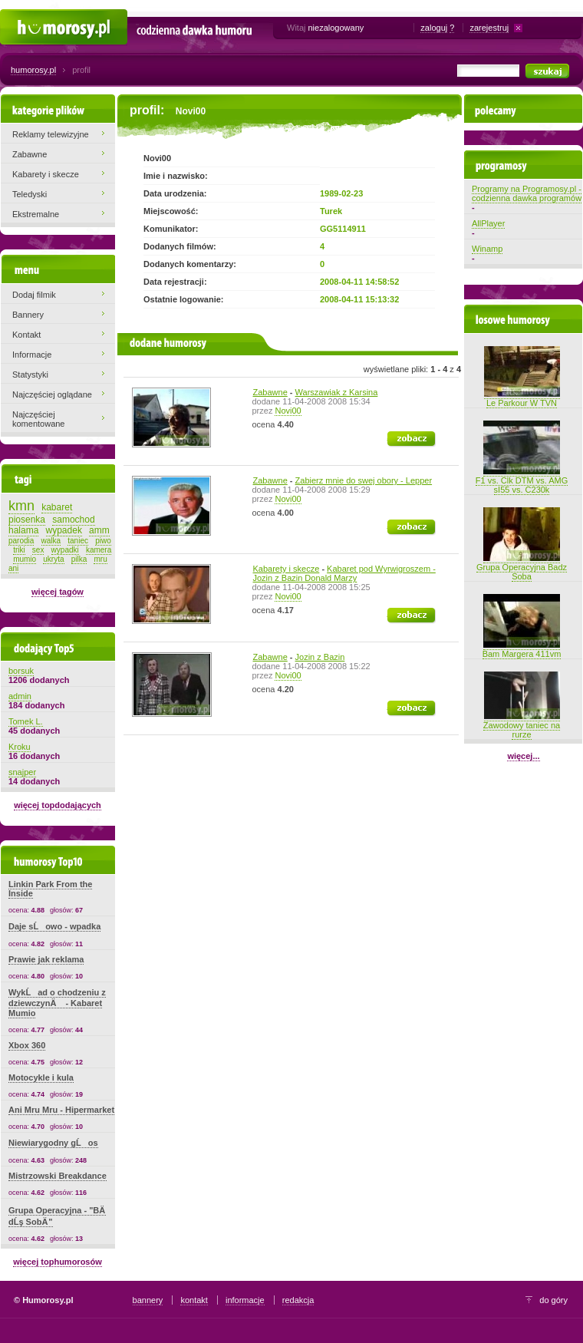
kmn (21, 505)
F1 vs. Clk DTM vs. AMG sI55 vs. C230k (522, 480)
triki (19, 550)
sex (38, 550)
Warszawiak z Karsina (336, 392)
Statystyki (30, 374)
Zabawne (270, 392)
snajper (22, 772)
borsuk (21, 670)
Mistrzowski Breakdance (57, 1175)
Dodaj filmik (34, 294)
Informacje (31, 354)
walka (51, 540)
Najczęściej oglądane (52, 394)
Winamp (487, 248)
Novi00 (288, 410)
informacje (245, 1300)
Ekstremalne (35, 214)
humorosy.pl (33, 69)
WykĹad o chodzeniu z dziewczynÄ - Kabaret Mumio (57, 1003)
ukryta (53, 559)
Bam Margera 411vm (522, 649)
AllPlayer (488, 223)
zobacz (400, 436)
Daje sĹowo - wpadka (54, 926)
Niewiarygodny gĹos (53, 1142)
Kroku (19, 746)
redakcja (298, 1300)
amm (99, 530)
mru (100, 559)
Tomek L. (25, 721)
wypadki (65, 550)
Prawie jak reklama (46, 959)
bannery (148, 1300)
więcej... (523, 756)
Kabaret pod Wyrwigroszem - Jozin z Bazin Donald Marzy (344, 573)
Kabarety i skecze (286, 568)
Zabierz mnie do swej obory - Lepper (364, 480)
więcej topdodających (57, 805)
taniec (78, 540)
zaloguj (433, 27)
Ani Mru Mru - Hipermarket (61, 1109)
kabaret (56, 507)
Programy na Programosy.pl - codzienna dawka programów (526, 193)
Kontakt (26, 334)
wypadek (64, 530)
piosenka (26, 519)
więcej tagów (57, 591)
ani (13, 568)
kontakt (193, 1300)
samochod (73, 519)
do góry (553, 1300)
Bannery (28, 314)
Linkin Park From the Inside (50, 888)
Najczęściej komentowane (38, 419)
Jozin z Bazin (320, 657)
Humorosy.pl (23, 16)
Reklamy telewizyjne (50, 134)
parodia (21, 540)
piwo (103, 540)
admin (19, 696)
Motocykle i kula (41, 1077)
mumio (24, 559)
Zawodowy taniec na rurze (521, 725)
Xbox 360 (26, 1045)
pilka (79, 559)
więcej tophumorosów (57, 1261)
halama (23, 530)
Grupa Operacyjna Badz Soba (521, 567)
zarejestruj (489, 27)
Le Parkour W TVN (522, 398)
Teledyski (29, 194)
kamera (98, 550)
